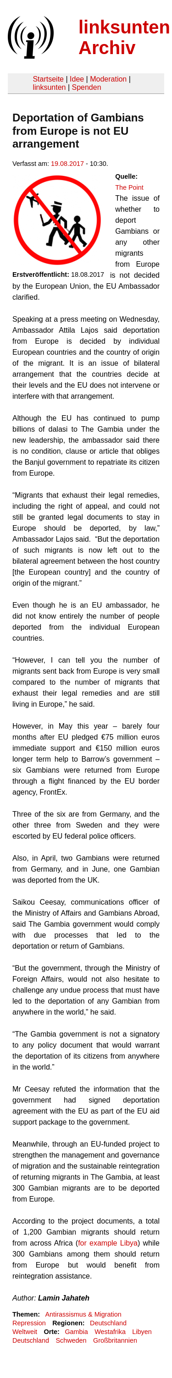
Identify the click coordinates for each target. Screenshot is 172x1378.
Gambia (76, 1331)
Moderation (108, 79)
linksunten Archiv (124, 37)
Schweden (70, 1340)
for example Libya (108, 1243)
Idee (77, 79)
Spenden (86, 87)
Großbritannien (115, 1340)
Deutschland (108, 1323)
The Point (129, 187)
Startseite (48, 79)
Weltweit (24, 1331)
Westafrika (110, 1331)
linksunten (49, 87)
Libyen (141, 1331)
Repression (29, 1323)
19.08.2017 (67, 163)
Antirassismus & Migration (83, 1314)
